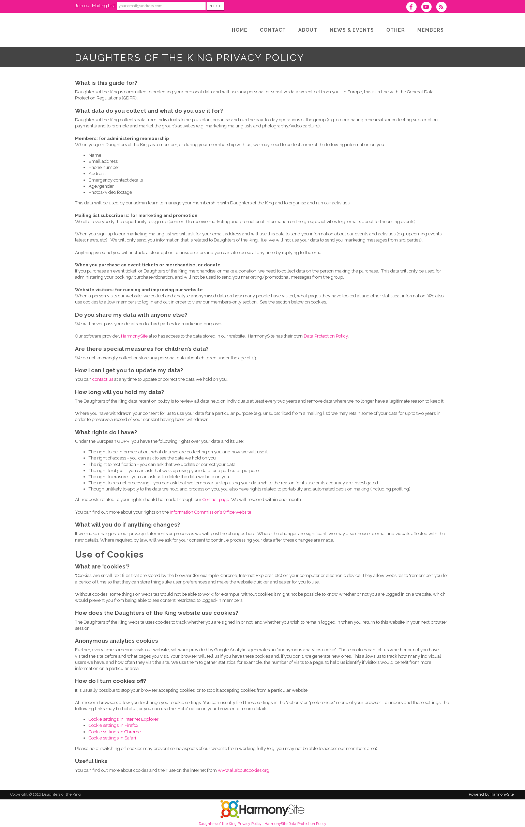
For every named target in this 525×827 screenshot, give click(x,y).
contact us (102, 379)
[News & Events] (352, 30)
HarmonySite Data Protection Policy (295, 824)
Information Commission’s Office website (210, 512)
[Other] (395, 30)
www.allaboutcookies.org (243, 770)
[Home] (240, 30)
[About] (308, 30)
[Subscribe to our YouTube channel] (428, 7)
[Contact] (273, 30)
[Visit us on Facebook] (413, 7)
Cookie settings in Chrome (115, 731)
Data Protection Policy (326, 336)
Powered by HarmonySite (491, 794)
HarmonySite (134, 336)
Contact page (215, 499)
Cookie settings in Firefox (113, 725)
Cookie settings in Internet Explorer (124, 719)
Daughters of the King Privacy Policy (230, 824)
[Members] (430, 30)
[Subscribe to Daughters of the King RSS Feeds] (443, 7)
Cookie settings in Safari (112, 737)
